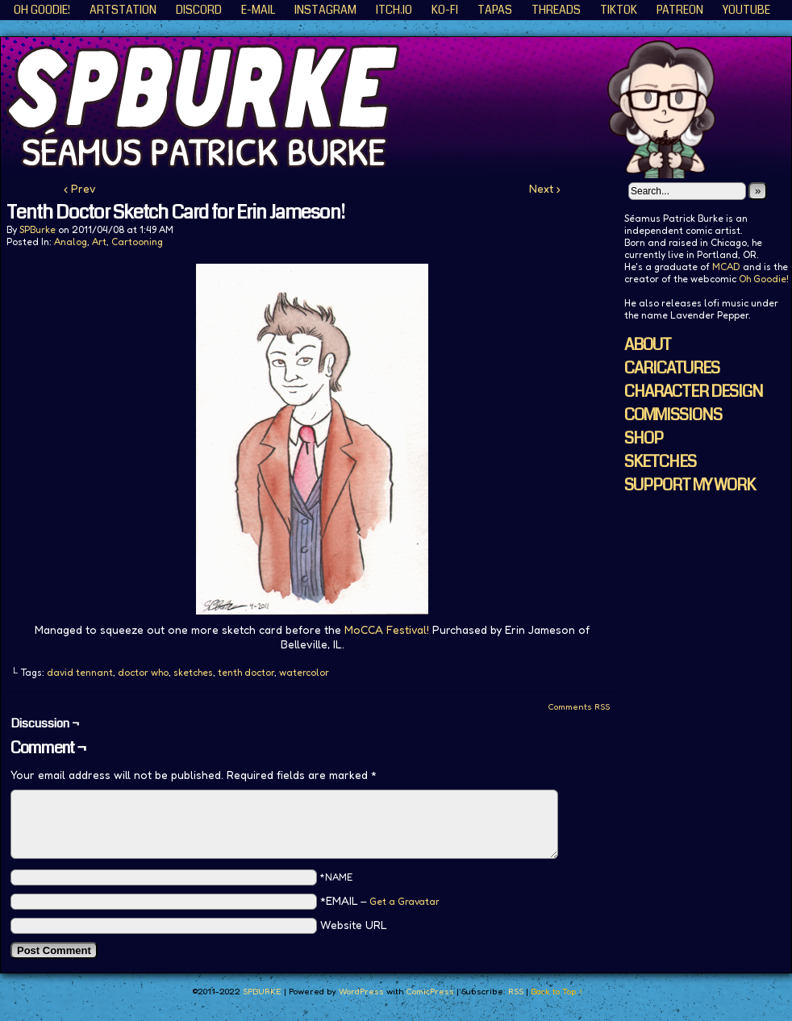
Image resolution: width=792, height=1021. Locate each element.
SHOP (643, 438)
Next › (545, 188)
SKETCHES (660, 461)
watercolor (304, 672)
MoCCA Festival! (386, 629)
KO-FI (444, 10)
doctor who (143, 672)
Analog (70, 241)
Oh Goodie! (42, 10)
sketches (193, 672)
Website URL (353, 924)
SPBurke (37, 229)
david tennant (80, 672)
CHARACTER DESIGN (693, 391)
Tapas (494, 10)
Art (99, 241)
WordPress (361, 991)
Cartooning (137, 241)
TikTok (618, 10)
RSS (515, 991)
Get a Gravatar (404, 901)
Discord (199, 10)
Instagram (325, 10)
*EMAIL (380, 900)
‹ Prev (80, 188)
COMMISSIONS (673, 415)
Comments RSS (579, 706)
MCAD (726, 266)
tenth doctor (246, 672)
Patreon (680, 10)
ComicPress (430, 991)
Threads (556, 10)
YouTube (746, 10)
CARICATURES (671, 368)
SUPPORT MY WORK (689, 485)
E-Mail (258, 10)
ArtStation (123, 10)
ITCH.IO (394, 10)
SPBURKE (262, 991)
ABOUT (647, 344)
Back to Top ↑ (557, 991)
